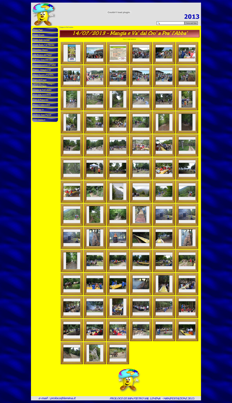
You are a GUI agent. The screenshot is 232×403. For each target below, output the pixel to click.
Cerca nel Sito (191, 23)
